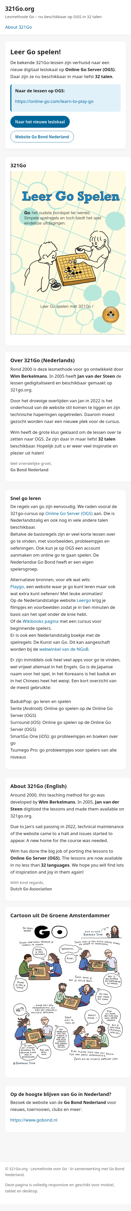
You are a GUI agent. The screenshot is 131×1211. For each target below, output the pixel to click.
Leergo (84, 600)
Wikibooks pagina (40, 621)
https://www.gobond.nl (33, 1120)
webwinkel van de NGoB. (64, 649)
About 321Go (18, 27)
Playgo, (17, 586)
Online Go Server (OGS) (69, 513)
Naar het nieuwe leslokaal (40, 121)
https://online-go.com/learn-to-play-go (54, 101)
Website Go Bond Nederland (42, 136)
